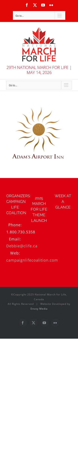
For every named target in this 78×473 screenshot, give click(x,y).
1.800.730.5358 (20, 231)
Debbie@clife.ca (21, 245)
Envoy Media (39, 308)
